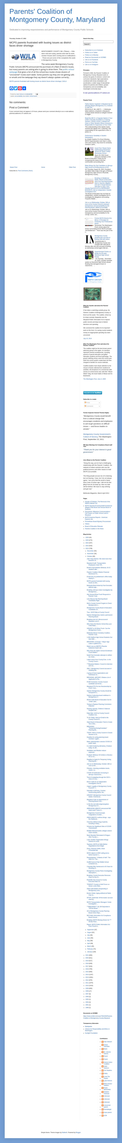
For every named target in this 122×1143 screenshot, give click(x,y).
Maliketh (64, 1132)
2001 (87, 1005)
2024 (87, 543)
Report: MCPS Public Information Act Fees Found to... (98, 925)
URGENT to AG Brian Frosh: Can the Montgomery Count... (98, 629)
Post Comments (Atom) (25, 171)
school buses (33, 96)
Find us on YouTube (91, 62)
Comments (89, 406)
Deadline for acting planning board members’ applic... (97, 738)
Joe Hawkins (108, 1070)
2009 (87, 988)
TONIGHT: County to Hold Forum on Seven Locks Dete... (98, 885)
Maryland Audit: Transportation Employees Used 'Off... (96, 564)
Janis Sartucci (106, 1067)
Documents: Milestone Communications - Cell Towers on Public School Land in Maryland (98, 513)
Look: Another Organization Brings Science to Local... (97, 840)
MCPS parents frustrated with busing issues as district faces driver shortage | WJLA (38, 81)
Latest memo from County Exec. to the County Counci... (99, 660)
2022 (87, 548)
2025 (87, 540)
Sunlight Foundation (91, 1033)
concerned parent (107, 1106)
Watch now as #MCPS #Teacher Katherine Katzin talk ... (97, 647)
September (90, 930)
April (88, 943)
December (90, 551)
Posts (87, 402)
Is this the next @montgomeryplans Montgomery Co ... (98, 805)
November (90, 553)
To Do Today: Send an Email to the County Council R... (98, 718)
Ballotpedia (88, 1026)
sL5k (105, 1115)
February (90, 949)
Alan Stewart (108, 1042)
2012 (87, 980)
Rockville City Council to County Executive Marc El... (97, 880)
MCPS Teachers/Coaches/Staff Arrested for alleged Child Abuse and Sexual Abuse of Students (98, 507)
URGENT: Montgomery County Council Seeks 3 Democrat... (99, 796)
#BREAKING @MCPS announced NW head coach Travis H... (99, 809)
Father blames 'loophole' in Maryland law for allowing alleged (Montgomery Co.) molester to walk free (99, 105)
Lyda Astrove (108, 1081)
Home (43, 167)
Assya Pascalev (107, 1045)
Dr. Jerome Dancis (107, 1052)
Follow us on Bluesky (91, 55)
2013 (87, 977)
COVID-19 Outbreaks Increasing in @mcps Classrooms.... (98, 773)
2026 (87, 537)
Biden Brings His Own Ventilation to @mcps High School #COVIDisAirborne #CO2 (98, 166)
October (90, 556)
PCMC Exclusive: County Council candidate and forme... (97, 682)
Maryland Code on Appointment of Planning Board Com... (97, 800)
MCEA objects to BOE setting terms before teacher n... (98, 854)
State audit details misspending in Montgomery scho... (97, 889)
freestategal (107, 1109)
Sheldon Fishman (106, 1092)
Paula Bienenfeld (107, 1088)
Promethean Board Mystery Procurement (98, 521)
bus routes (26, 96)
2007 (87, 994)
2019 (87, 961)
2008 (87, 991)
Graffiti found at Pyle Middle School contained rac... (98, 863)
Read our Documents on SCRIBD (95, 57)
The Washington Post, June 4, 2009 (94, 379)
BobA (105, 1049)
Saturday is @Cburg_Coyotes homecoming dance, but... (96, 791)
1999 (87, 1007)
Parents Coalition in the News (94, 529)
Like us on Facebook (91, 60)
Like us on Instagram (91, 64)
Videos (87, 524)
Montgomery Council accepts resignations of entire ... (96, 813)
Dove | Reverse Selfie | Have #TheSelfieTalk (96, 849)
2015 (87, 972)
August (89, 932)
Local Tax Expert (107, 1077)
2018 (87, 963)
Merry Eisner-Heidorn (108, 1084)
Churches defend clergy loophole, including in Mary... (97, 822)
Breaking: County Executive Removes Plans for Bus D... (98, 876)
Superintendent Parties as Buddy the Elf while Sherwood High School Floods (103, 254)
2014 (87, 974)
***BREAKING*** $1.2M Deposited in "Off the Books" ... (98, 907)
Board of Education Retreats (94, 526)
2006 (87, 996)
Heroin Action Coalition (108, 1063)
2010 (87, 985)
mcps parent (108, 1112)
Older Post (72, 167)
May (88, 941)
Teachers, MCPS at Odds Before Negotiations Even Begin (97, 845)
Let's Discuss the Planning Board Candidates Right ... (97, 599)
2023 (87, 546)
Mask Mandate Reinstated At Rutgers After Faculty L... (98, 836)
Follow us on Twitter (91, 52)
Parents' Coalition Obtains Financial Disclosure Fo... (98, 573)
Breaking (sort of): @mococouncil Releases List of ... (97, 620)
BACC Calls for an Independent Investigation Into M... (96, 782)
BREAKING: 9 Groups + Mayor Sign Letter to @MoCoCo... (98, 642)
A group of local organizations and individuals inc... (97, 674)
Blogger (78, 1132)
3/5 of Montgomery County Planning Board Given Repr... (98, 912)
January (90, 952)
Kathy (106, 1073)
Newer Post (13, 167)
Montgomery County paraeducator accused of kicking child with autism (102, 237)
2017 (87, 966)
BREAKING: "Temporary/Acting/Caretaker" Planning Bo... (97, 728)
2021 (87, 955)
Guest (106, 1056)
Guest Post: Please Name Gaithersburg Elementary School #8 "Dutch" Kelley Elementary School (103, 150)
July (88, 935)
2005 (87, 999)
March (89, 946)
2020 (87, 958)
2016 (87, 969)
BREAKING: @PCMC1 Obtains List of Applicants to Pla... (99, 678)
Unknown (107, 1096)
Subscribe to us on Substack (94, 50)
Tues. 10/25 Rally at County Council (98, 612)
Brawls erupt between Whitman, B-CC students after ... (99, 568)
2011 (87, 983)
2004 (87, 1002)
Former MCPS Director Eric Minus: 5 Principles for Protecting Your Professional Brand (103, 220)
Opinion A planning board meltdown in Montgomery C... (98, 696)
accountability (18, 96)
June (89, 938)
